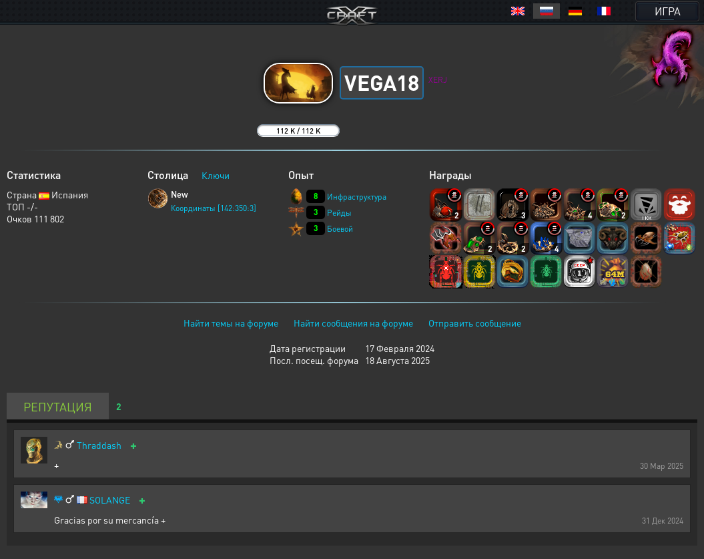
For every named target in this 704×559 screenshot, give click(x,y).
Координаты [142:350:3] (213, 208)
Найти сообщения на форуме (353, 323)
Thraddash (99, 445)
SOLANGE (109, 500)
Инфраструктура (356, 197)
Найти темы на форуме (231, 323)
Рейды (339, 213)
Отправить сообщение (474, 323)
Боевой (340, 229)
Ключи (216, 175)
